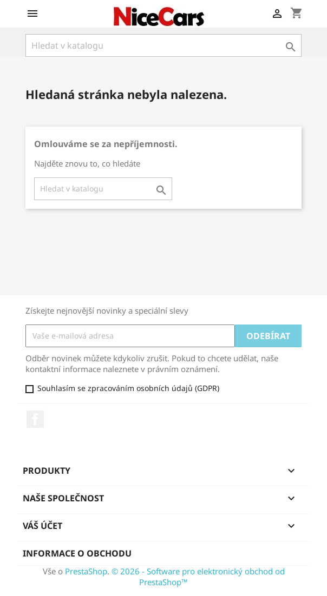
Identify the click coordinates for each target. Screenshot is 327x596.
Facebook (35, 419)
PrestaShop (86, 571)
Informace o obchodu (77, 553)
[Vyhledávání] (163, 45)
